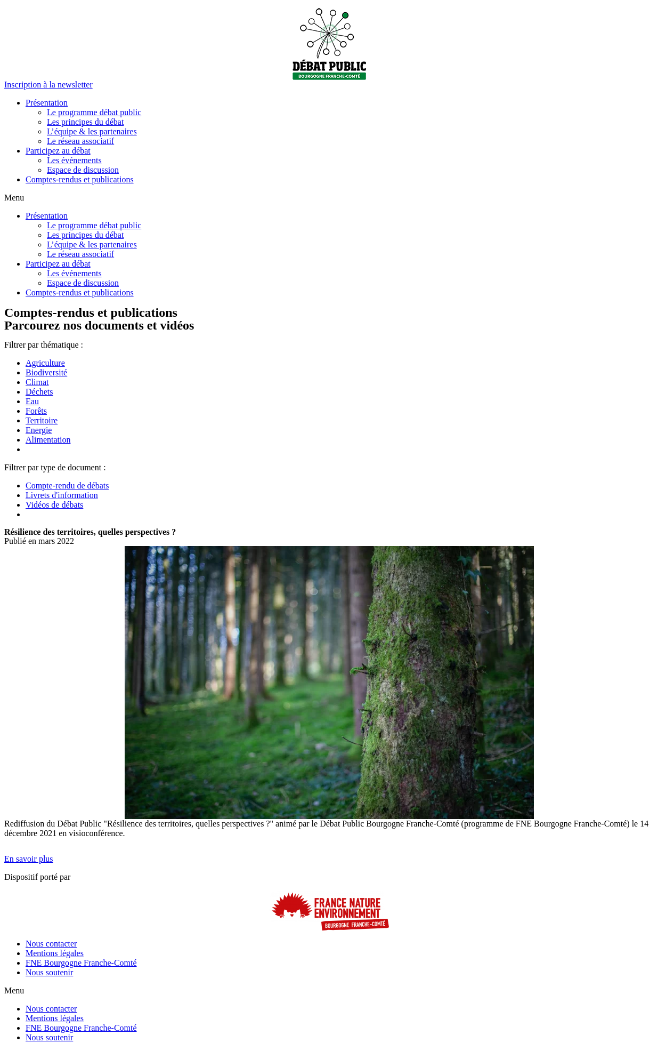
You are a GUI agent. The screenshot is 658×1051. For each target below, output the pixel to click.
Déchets (39, 391)
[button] (48, 84)
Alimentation (48, 439)
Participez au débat (58, 150)
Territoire (42, 420)
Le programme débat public (94, 112)
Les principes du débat (85, 121)
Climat (37, 382)
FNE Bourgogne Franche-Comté (81, 962)
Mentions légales (55, 953)
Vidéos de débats (54, 504)
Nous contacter (51, 943)
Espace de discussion (83, 169)
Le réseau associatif (80, 141)
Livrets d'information (62, 495)
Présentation (47, 102)
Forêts (36, 410)
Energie (39, 430)
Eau (32, 401)
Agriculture (45, 362)
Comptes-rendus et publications (80, 179)
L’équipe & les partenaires (92, 131)
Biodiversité (46, 372)
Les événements (74, 160)
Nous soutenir (49, 972)
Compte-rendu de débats (67, 485)
